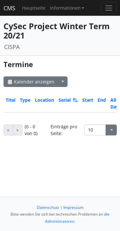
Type (25, 100)
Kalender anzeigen (30, 82)
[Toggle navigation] (108, 7)
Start (87, 100)
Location (44, 100)
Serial (68, 100)
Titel (10, 100)
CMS (9, 8)
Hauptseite (33, 8)
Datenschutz (48, 207)
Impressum (73, 207)
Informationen (65, 8)
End (102, 100)
